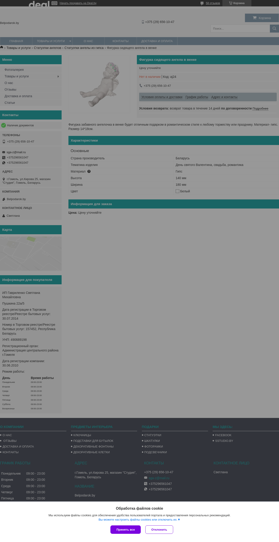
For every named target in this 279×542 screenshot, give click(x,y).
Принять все (125, 529)
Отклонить (159, 529)
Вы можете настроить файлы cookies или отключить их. (138, 519)
